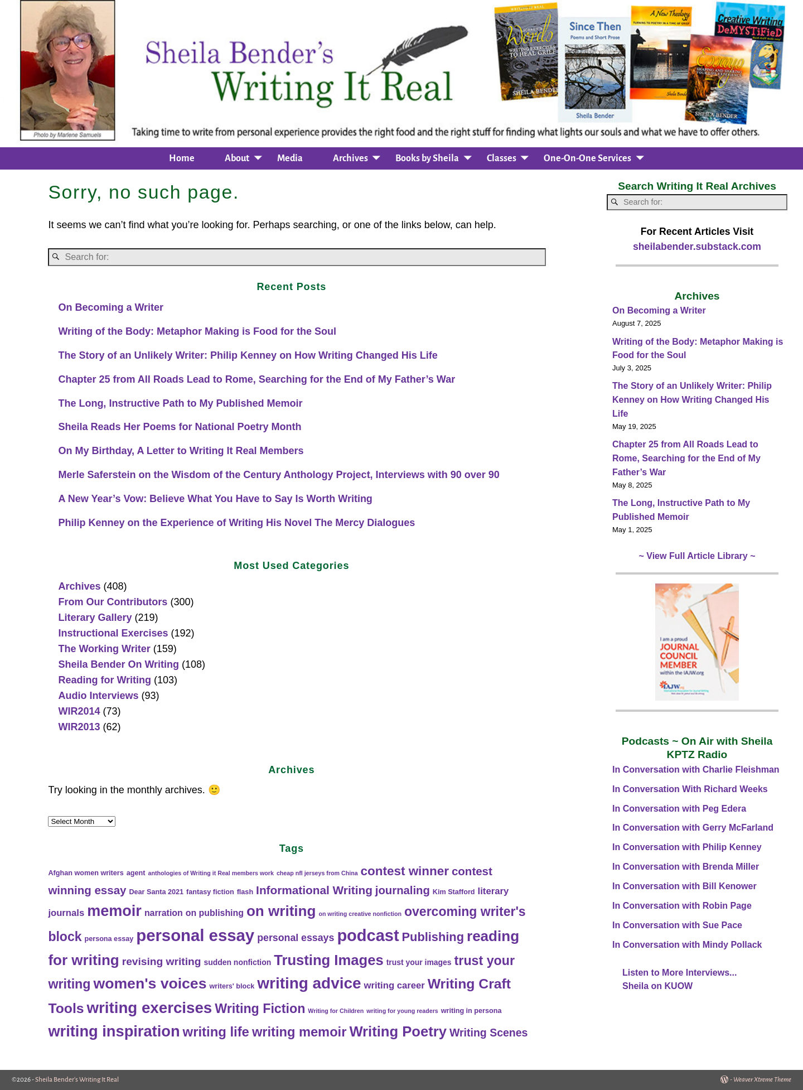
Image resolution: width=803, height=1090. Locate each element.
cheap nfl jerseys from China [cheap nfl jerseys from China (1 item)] (317, 873)
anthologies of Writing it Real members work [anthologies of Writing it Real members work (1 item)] (210, 873)
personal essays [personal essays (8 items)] (295, 937)
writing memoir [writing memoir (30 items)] (299, 1032)
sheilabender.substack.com (697, 246)
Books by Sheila (427, 158)
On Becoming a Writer (110, 307)
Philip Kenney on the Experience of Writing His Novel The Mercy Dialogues (236, 522)
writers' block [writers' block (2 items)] (231, 986)
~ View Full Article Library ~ (697, 556)
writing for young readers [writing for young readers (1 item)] (402, 1010)
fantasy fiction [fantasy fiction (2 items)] (210, 892)
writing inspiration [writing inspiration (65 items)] (114, 1031)
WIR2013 (79, 726)
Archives (350, 158)
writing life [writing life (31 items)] (216, 1031)
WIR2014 (79, 711)
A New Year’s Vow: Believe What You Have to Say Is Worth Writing (215, 498)
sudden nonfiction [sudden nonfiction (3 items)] (237, 962)
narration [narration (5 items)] (163, 913)
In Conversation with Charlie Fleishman (696, 769)
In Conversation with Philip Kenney (687, 847)
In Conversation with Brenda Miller (685, 866)
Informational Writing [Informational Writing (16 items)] (314, 890)
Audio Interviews (98, 695)
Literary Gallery (95, 617)
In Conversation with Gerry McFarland (692, 827)
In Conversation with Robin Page (682, 905)
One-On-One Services (587, 158)
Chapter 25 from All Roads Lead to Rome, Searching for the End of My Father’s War (256, 379)
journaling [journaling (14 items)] (402, 890)
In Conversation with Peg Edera (679, 808)
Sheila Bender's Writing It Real (77, 1079)
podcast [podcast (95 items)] (368, 935)
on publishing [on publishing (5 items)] (215, 913)
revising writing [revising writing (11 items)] (161, 961)
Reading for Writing (104, 680)
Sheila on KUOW (657, 986)
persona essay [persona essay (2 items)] (108, 939)
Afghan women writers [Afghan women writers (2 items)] (85, 873)
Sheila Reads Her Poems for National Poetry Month (179, 426)
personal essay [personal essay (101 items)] (195, 935)
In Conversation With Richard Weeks (690, 789)
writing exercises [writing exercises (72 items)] (149, 1007)
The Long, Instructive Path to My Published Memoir (180, 403)
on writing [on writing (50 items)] (281, 911)
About (237, 158)
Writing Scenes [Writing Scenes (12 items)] (488, 1032)
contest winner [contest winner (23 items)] (405, 871)
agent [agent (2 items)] (136, 873)
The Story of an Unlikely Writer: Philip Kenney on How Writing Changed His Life (247, 355)
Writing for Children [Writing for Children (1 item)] (336, 1010)
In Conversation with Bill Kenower (684, 886)
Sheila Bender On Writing (118, 664)
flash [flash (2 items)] (245, 892)
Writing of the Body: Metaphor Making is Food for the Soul (197, 331)
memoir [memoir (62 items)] (114, 911)
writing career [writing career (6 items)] (394, 985)
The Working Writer (104, 648)
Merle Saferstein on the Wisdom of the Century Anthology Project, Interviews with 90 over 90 (278, 474)
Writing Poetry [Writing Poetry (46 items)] (398, 1031)
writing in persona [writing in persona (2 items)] (471, 1011)
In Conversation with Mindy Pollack (687, 944)
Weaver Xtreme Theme (762, 1079)
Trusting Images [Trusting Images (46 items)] (328, 960)
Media (290, 158)
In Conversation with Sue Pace (677, 925)
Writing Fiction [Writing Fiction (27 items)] (260, 1008)
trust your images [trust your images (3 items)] (419, 962)
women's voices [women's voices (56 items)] (150, 983)
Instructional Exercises (113, 633)
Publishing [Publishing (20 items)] (433, 937)
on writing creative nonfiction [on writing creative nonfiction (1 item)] (360, 913)
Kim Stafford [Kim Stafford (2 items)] (454, 892)
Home (182, 158)
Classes (501, 158)
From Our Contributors (112, 601)
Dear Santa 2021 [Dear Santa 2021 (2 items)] (156, 892)
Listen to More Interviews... (679, 972)
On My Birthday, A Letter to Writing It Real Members (180, 450)
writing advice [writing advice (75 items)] (309, 983)
